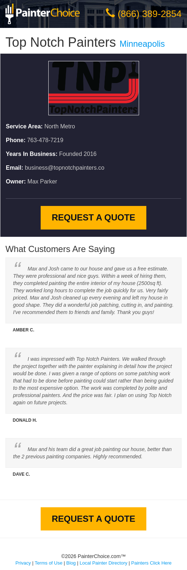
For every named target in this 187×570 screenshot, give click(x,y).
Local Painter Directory (103, 563)
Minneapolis (142, 44)
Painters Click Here (151, 563)
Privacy (23, 563)
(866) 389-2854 (150, 14)
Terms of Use (48, 563)
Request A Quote (93, 217)
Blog (71, 563)
